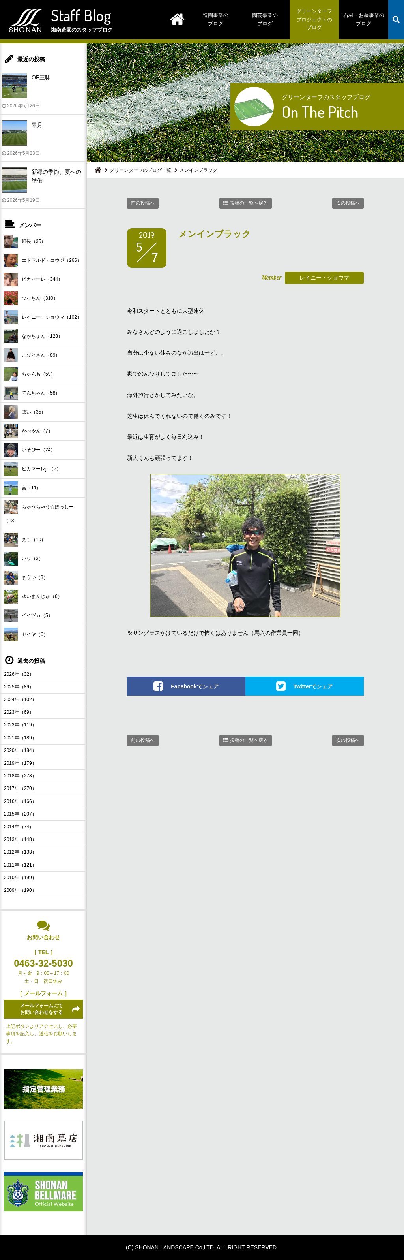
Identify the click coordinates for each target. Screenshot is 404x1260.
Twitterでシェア (313, 686)
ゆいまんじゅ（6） (33, 597)
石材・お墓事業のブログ (363, 19)
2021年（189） (20, 738)
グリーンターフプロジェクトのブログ (314, 19)
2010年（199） (20, 877)
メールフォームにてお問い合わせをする (41, 1009)
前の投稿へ (143, 203)
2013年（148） (20, 839)
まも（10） (25, 540)
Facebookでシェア (195, 686)
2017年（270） (20, 788)
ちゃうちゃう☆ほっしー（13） (39, 511)
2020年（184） (20, 750)
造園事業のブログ (215, 19)
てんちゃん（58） (32, 393)
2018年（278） (20, 776)
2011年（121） (20, 865)
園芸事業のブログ (265, 19)
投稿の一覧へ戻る (249, 203)
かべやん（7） (28, 431)
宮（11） (22, 488)
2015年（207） (20, 814)
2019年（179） (20, 763)
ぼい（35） (25, 412)
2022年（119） (20, 725)
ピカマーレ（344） (33, 279)
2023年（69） (19, 712)
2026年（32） (19, 674)
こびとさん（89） (32, 355)
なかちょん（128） (33, 336)
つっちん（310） (31, 298)
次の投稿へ (348, 203)
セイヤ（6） (26, 634)
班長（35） (25, 241)
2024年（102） (20, 699)
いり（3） (23, 559)
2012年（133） (20, 852)
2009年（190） (20, 890)
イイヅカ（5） (28, 615)
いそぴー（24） (29, 450)
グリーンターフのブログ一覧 (140, 170)
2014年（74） (19, 826)
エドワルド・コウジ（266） (43, 260)
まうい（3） (26, 578)
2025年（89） (19, 687)
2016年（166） (20, 801)
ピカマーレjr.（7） (32, 469)
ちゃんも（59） (29, 374)
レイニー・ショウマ (324, 278)
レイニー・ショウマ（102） (43, 317)
